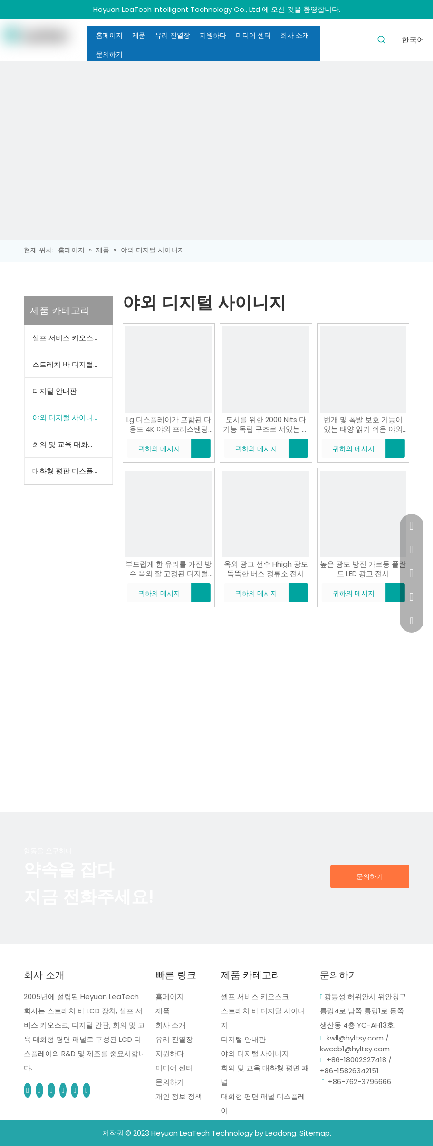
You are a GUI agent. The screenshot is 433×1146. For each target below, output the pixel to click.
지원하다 (169, 1054)
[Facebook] (28, 1090)
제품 (162, 1011)
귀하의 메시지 (153, 448)
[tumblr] (64, 1090)
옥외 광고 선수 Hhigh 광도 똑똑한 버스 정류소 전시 (266, 568)
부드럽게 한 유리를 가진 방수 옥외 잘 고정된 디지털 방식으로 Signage (168, 568)
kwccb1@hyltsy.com (355, 1049)
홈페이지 (169, 997)
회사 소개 (170, 1025)
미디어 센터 (174, 1068)
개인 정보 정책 (178, 1096)
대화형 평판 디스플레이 (69, 471)
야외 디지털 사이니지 (66, 418)
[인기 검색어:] (381, 39)
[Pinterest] (52, 1090)
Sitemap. (315, 1133)
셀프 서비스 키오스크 (66, 338)
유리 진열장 (174, 1039)
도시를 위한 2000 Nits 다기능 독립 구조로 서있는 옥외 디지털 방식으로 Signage (266, 424)
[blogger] (75, 1090)
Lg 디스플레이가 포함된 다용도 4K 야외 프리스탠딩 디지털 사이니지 (168, 424)
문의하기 (369, 876)
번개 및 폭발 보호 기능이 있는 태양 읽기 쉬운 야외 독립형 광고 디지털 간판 (363, 424)
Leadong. (281, 1133)
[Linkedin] (40, 1090)
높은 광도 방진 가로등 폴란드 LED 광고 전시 (363, 568)
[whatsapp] (86, 1090)
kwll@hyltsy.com (355, 1038)
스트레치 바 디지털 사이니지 (72, 364)
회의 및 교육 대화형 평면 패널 (72, 444)
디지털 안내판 (54, 391)
